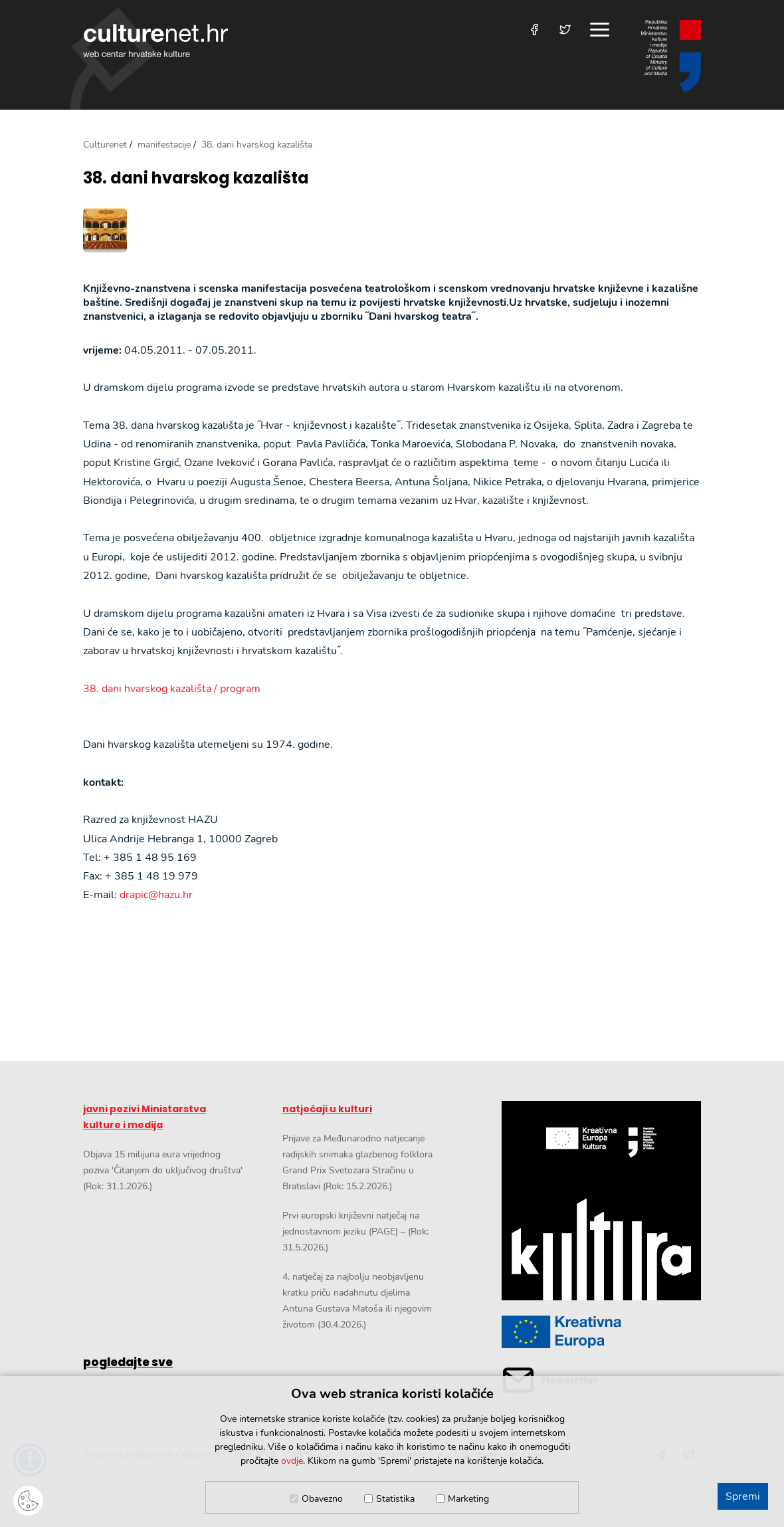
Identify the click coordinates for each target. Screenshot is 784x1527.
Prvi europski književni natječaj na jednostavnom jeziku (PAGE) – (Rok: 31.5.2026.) (355, 1231)
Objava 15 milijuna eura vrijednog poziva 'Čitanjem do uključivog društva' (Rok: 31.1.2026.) (163, 1170)
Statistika (395, 1498)
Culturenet (105, 144)
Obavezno (322, 1498)
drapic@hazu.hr (156, 894)
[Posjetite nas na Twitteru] (565, 29)
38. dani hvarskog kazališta (196, 178)
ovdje (292, 1461)
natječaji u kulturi (327, 1109)
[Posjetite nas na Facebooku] (534, 29)
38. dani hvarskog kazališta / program (171, 688)
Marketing (468, 1498)
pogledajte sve (128, 1362)
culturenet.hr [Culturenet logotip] (155, 40)
